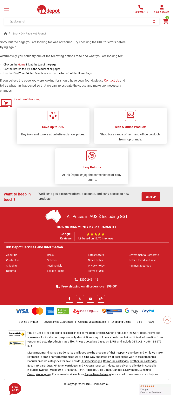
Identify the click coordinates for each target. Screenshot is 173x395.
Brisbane (70, 369)
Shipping (11, 265)
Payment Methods (140, 265)
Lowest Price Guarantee (58, 321)
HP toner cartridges (66, 365)
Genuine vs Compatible (92, 321)
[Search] (154, 21)
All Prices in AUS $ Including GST (97, 216)
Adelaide (91, 369)
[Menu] (6, 10)
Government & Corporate (144, 254)
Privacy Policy (96, 265)
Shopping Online (121, 321)
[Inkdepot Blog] (101, 298)
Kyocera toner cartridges (99, 365)
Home (21, 64)
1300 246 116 (86, 279)
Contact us (12, 260)
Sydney (43, 369)
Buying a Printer (28, 321)
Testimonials (54, 265)
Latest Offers (96, 254)
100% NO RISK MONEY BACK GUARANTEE (86, 227)
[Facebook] (69, 298)
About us (11, 254)
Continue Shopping (27, 99)
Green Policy (95, 260)
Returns (11, 270)
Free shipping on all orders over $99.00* (86, 286)
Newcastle (131, 369)
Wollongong (43, 374)
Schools (52, 260)
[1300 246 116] (140, 10)
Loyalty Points (55, 270)
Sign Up (151, 196)
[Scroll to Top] (167, 320)
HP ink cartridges (91, 361)
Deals (50, 254)
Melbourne (56, 369)
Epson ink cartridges (39, 365)
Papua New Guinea (96, 374)
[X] (80, 298)
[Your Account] (161, 10)
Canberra (118, 369)
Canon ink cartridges (116, 361)
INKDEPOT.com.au (97, 384)
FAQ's (151, 321)
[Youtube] (90, 298)
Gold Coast (104, 369)
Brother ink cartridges (143, 361)
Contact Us (111, 80)
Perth (81, 369)
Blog (139, 321)
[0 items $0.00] (165, 21)
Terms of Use (95, 270)
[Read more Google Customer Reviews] (155, 389)
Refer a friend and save (142, 260)
